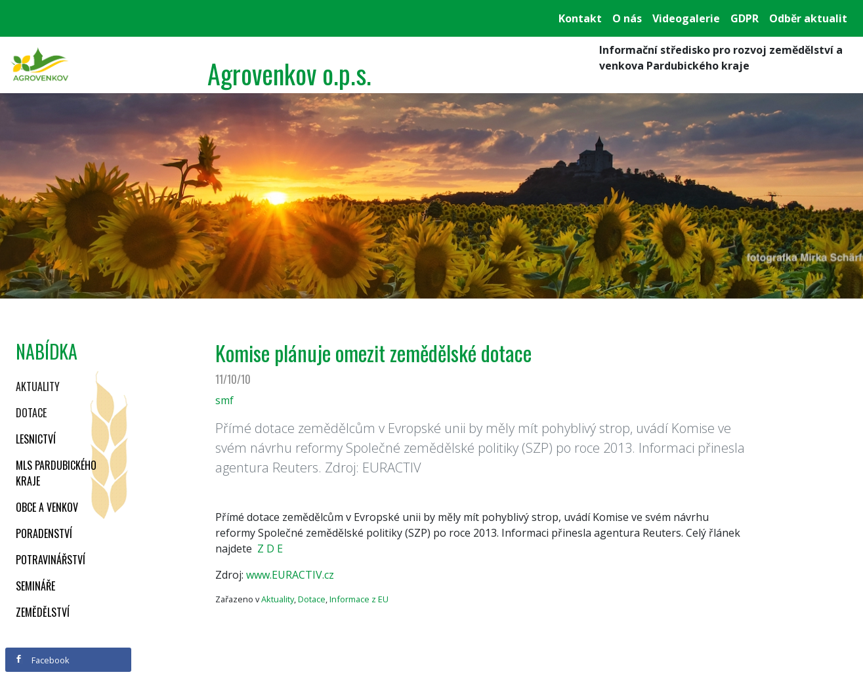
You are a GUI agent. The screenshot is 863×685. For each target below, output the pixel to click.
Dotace (31, 413)
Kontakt (580, 18)
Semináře (35, 586)
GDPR (744, 18)
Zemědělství (43, 612)
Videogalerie (686, 18)
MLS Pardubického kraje (56, 473)
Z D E (270, 548)
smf (224, 400)
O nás (627, 18)
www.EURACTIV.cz (290, 575)
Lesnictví (36, 439)
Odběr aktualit (808, 18)
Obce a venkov (47, 507)
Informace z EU (359, 599)
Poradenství (44, 533)
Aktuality (38, 386)
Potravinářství (50, 560)
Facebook (42, 660)
